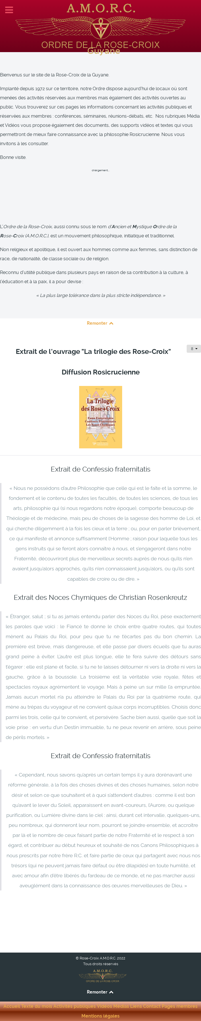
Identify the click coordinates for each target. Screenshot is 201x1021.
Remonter (100, 323)
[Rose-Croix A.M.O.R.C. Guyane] (101, 25)
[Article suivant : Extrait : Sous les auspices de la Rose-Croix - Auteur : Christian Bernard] (174, 921)
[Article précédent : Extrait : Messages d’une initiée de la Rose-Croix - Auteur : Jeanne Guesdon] (30, 921)
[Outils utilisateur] (194, 349)
